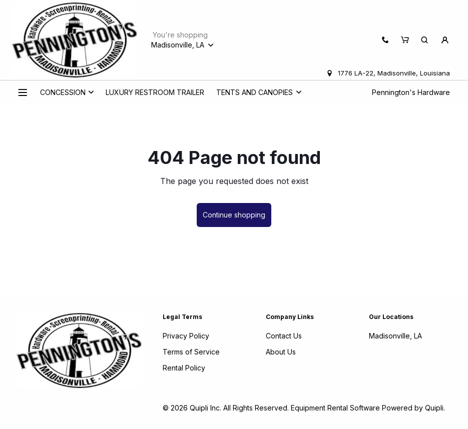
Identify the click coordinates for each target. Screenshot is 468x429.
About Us (281, 352)
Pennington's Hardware (411, 92)
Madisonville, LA (395, 336)
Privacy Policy (186, 336)
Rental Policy (184, 368)
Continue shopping (234, 214)
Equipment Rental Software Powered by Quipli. (368, 408)
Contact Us (284, 336)
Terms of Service (191, 352)
